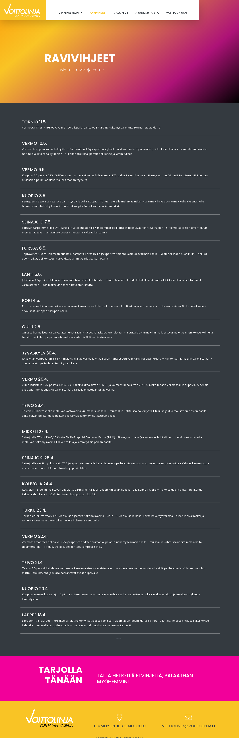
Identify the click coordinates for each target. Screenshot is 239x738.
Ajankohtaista (147, 12)
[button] (119, 639)
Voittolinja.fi (176, 12)
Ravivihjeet (98, 12)
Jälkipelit (121, 12)
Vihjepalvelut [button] (69, 12)
